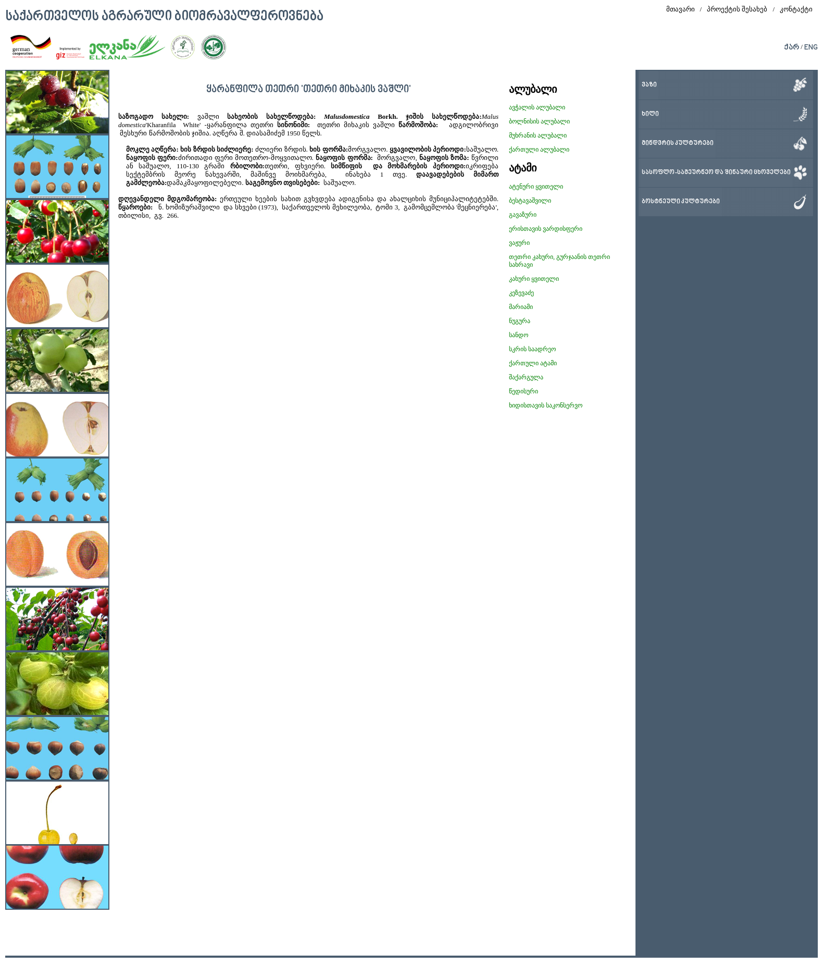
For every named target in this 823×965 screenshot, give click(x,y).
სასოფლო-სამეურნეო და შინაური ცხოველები (716, 173)
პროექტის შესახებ (737, 9)
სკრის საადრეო (532, 349)
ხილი (650, 114)
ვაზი (649, 85)
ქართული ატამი (533, 363)
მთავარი (680, 9)
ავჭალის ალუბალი (537, 107)
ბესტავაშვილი (530, 200)
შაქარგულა (526, 377)
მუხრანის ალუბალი (538, 135)
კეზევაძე (521, 292)
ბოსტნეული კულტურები (681, 202)
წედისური (523, 391)
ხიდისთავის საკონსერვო (545, 405)
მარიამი (521, 307)
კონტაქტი (796, 9)
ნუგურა (519, 321)
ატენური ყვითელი (536, 186)
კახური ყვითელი (534, 278)
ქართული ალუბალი (539, 149)
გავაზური (523, 214)
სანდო (518, 335)
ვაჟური (519, 242)
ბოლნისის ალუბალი (539, 121)
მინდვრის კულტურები (678, 143)
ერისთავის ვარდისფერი (545, 228)
